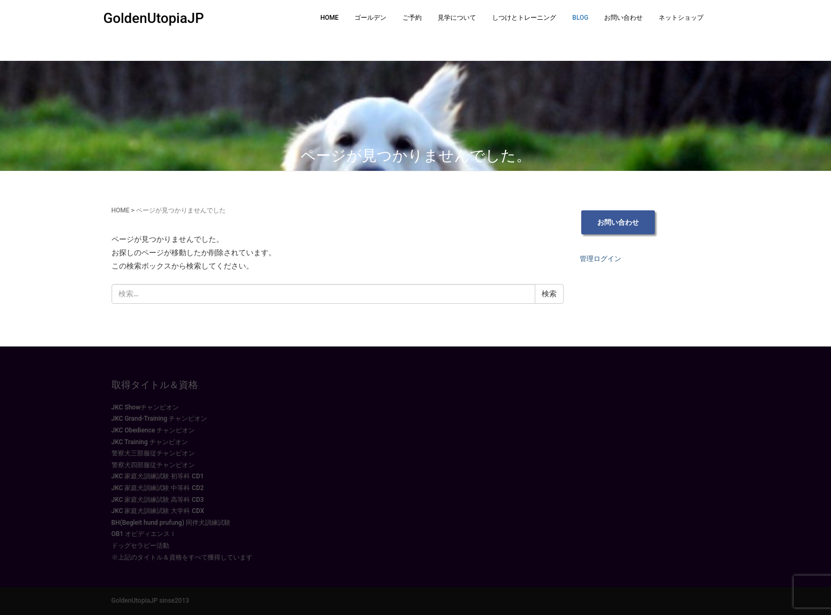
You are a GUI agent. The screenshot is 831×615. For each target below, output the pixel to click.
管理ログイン (600, 259)
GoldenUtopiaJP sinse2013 (150, 600)
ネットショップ (681, 17)
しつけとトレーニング (524, 17)
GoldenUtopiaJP (154, 18)
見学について (457, 17)
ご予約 (412, 17)
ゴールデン (370, 17)
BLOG (580, 17)
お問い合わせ (623, 17)
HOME (329, 17)
